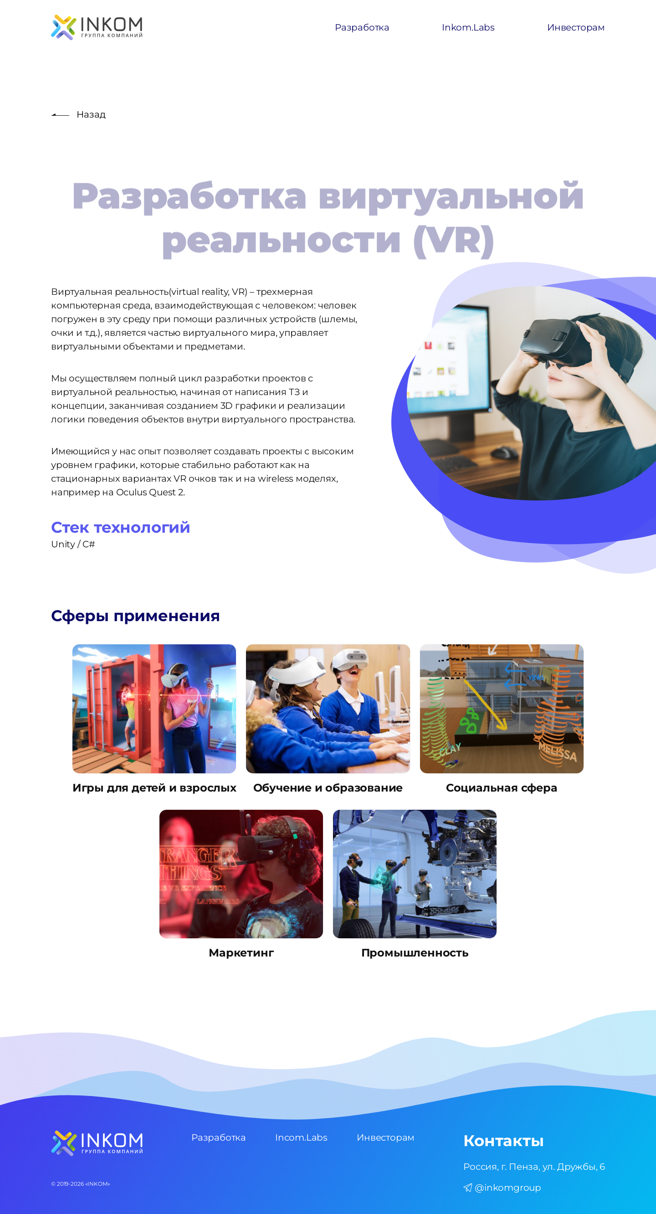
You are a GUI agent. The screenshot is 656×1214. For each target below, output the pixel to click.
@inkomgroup (502, 1187)
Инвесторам (576, 27)
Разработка (362, 27)
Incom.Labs (301, 1137)
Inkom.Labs (468, 27)
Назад (91, 114)
